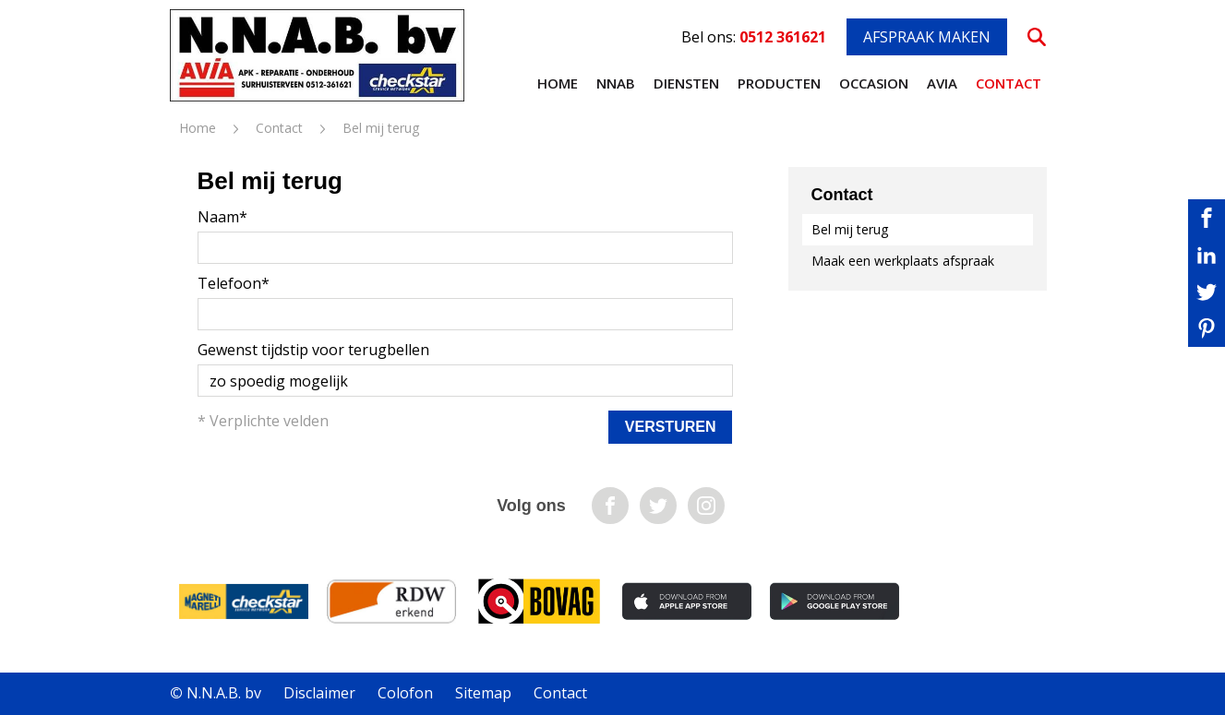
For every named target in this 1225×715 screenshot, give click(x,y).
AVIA (942, 83)
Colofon (405, 693)
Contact (1008, 83)
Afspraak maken (927, 37)
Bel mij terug (849, 229)
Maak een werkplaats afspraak (902, 260)
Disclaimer (319, 693)
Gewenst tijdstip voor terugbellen (313, 350)
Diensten (686, 83)
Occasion (873, 83)
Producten (779, 83)
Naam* (222, 217)
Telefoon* (234, 283)
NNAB (615, 83)
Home (557, 83)
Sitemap (483, 693)
